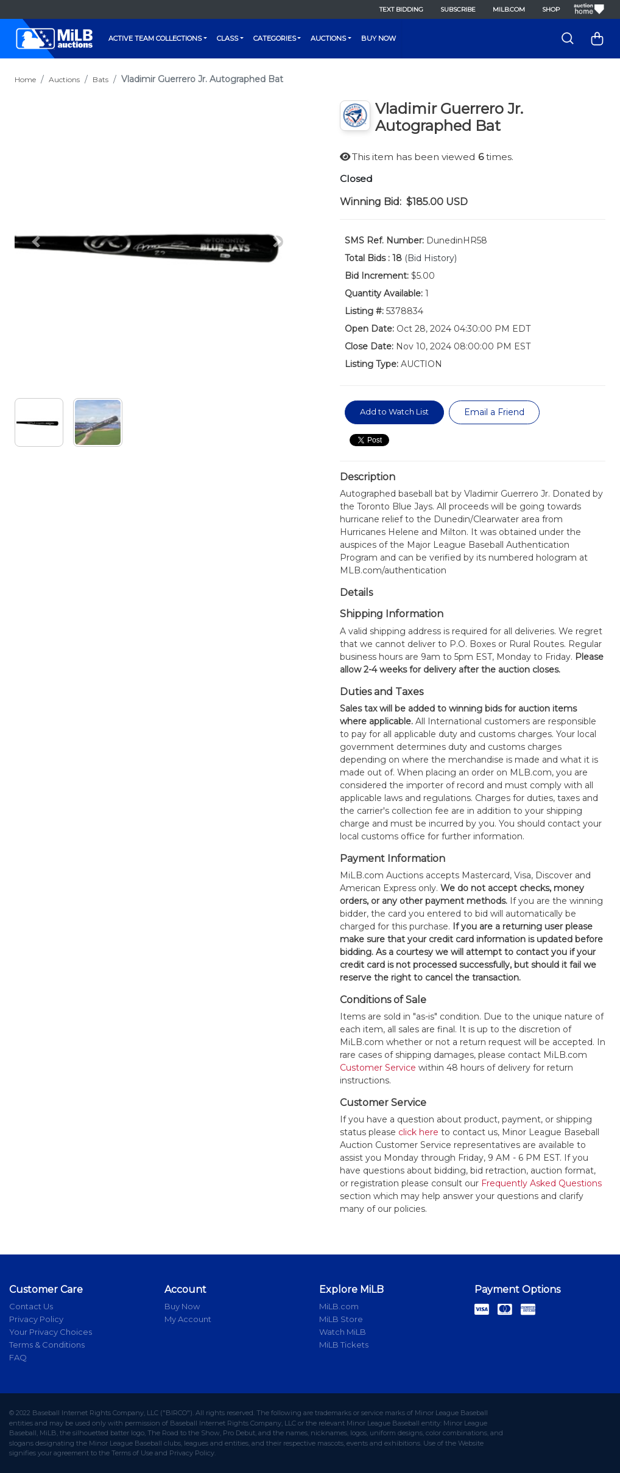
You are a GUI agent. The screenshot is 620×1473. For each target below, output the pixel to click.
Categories (274, 38)
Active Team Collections (155, 38)
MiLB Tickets (343, 1344)
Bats (100, 79)
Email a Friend (494, 412)
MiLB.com (509, 9)
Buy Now (378, 38)
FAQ (18, 1357)
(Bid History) (430, 258)
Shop (551, 9)
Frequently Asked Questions (541, 1183)
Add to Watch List (394, 411)
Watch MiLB (342, 1332)
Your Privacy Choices (50, 1332)
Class (227, 38)
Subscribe (458, 9)
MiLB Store (341, 1319)
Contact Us (31, 1306)
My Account (187, 1319)
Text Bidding (401, 9)
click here (418, 1132)
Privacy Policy (36, 1319)
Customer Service (378, 1067)
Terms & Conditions (47, 1344)
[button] (36, 242)
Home (25, 79)
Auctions (328, 38)
